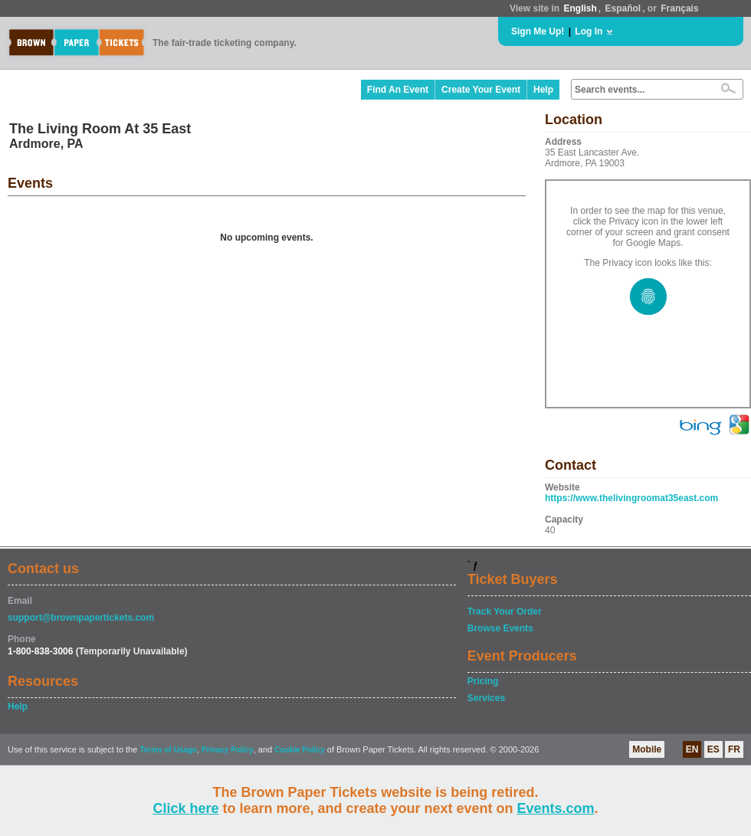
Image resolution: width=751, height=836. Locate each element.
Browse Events (500, 628)
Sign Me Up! (537, 31)
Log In (588, 31)
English (579, 8)
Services (486, 698)
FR (734, 749)
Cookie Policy (299, 750)
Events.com (556, 808)
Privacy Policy (228, 750)
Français (679, 8)
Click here (185, 808)
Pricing (483, 681)
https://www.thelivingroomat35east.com (631, 498)
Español (623, 8)
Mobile (646, 749)
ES (713, 749)
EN (692, 749)
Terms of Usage (167, 750)
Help (543, 89)
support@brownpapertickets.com (81, 617)
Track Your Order (504, 611)
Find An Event (397, 89)
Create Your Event (480, 89)
